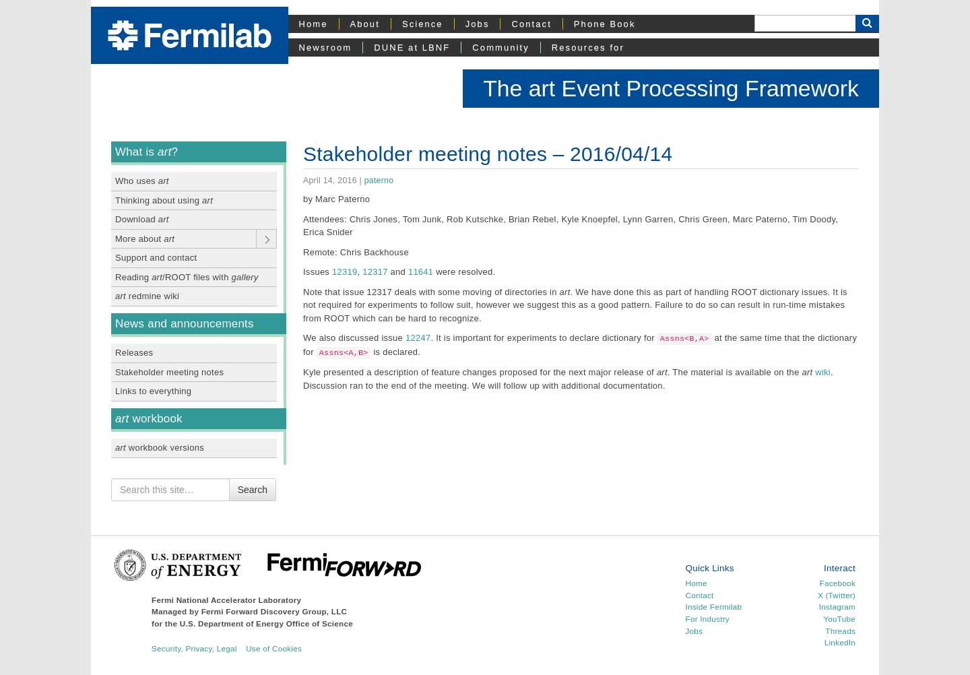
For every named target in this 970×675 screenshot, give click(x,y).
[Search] (804, 23)
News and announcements (184, 323)
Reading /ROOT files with (187, 277)
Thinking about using (164, 200)
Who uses (142, 181)
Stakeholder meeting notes (169, 372)
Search (252, 489)
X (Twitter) (836, 595)
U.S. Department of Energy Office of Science (266, 623)
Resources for (588, 47)
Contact (531, 24)
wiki (823, 372)
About (365, 24)
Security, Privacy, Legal (194, 648)
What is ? (146, 152)
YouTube (839, 618)
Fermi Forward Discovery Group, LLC (274, 611)
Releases (134, 353)
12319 (344, 272)
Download (142, 219)
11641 (420, 272)
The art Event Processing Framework (671, 88)
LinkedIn (840, 642)
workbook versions (159, 448)
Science (422, 24)
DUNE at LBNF (412, 47)
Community (500, 47)
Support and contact (156, 258)
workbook (149, 418)
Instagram (837, 606)
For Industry (708, 618)
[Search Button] (867, 23)
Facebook (837, 583)
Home (313, 24)
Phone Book (605, 24)
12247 (418, 338)
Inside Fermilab (714, 606)
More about (144, 239)
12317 (374, 272)
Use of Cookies (274, 648)
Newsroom (325, 47)
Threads (840, 630)
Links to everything (153, 391)
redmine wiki (147, 296)
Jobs (477, 24)
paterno (379, 180)
